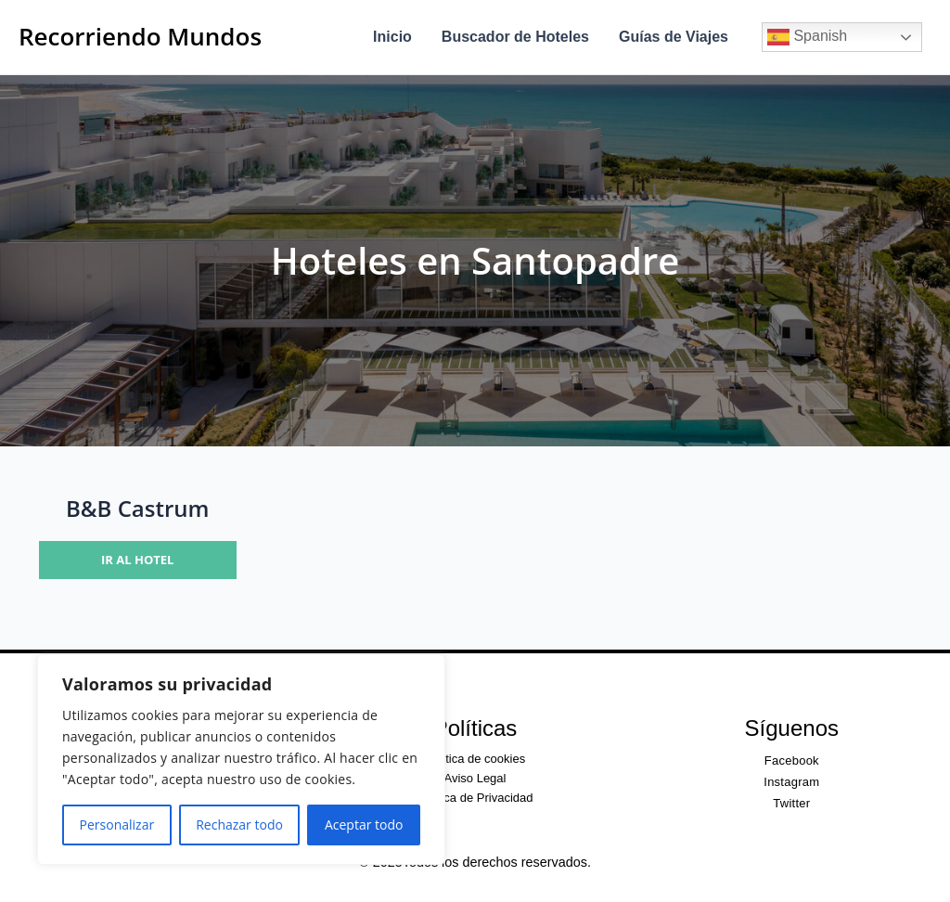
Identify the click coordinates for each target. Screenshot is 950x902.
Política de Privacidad (475, 798)
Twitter (791, 803)
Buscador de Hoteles (515, 37)
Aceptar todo (364, 824)
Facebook (791, 760)
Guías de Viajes (673, 37)
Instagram (791, 782)
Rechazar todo (239, 824)
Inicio (392, 37)
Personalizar (117, 824)
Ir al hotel (137, 559)
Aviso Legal (474, 778)
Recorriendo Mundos (140, 36)
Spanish (807, 37)
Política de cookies (475, 759)
